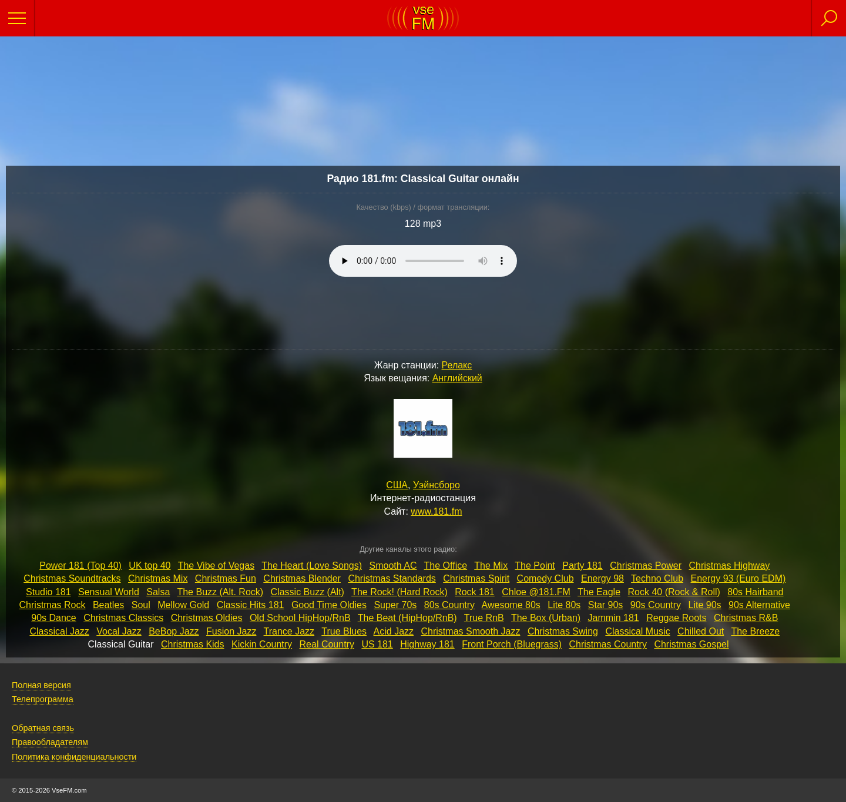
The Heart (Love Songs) (311, 566)
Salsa (158, 592)
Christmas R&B (746, 618)
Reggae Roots (676, 618)
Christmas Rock (52, 605)
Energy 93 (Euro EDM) (737, 578)
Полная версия (41, 685)
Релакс (457, 365)
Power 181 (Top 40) (80, 566)
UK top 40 (149, 566)
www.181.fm (436, 511)
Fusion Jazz (231, 631)
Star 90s (605, 605)
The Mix (491, 566)
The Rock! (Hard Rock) (399, 592)
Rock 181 (475, 592)
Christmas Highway (729, 566)
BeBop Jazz (174, 631)
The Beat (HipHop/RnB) (407, 618)
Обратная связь (43, 728)
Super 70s (395, 605)
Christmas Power (646, 566)
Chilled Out (700, 631)
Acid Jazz (394, 631)
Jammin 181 (613, 618)
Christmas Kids (192, 644)
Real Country (327, 644)
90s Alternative (759, 605)
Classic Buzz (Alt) (307, 592)
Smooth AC (393, 566)
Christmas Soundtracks (72, 578)
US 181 (376, 644)
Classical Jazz (59, 631)
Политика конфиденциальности (74, 756)
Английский (457, 378)
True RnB (484, 618)
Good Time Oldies (329, 605)
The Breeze (755, 631)
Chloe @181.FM (536, 592)
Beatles (108, 605)
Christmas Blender (302, 578)
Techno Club (657, 578)
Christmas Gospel (691, 644)
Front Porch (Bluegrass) (512, 644)
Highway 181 (427, 644)
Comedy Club (545, 578)
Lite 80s (564, 605)
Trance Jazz (289, 631)
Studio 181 (48, 592)
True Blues (344, 631)
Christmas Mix (157, 578)
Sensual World (108, 592)
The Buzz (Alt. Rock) (220, 592)
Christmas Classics (123, 618)
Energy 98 (602, 578)
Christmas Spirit (476, 578)
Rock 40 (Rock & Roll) (673, 592)
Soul (141, 605)
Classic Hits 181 (250, 605)
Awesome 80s (511, 605)
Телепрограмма (42, 699)
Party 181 (582, 566)
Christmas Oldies (207, 618)
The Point (535, 566)
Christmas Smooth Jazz (471, 631)
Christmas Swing (563, 631)
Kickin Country (261, 644)
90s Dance (53, 618)
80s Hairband (755, 592)
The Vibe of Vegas (216, 566)
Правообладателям (50, 742)
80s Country (449, 605)
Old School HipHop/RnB (300, 618)
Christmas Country (607, 644)
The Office (446, 566)
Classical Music (637, 631)
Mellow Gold (183, 605)
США (397, 485)
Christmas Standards (391, 578)
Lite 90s (705, 605)
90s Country (655, 605)
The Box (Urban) (545, 618)
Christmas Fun (225, 578)
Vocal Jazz (118, 631)
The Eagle (599, 592)
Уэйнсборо (436, 485)
